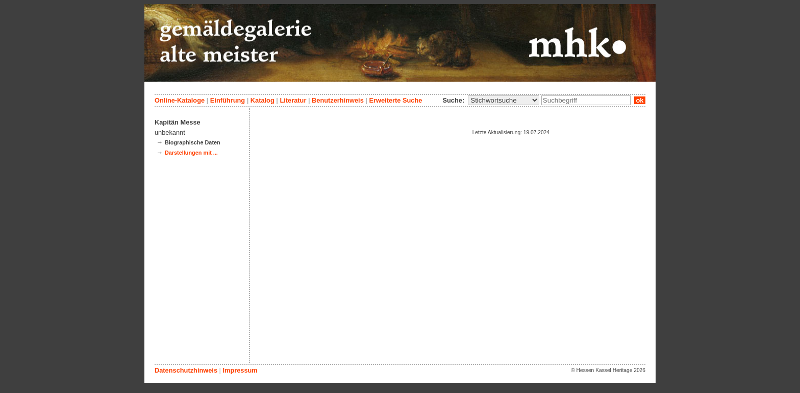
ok (639, 100)
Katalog (262, 100)
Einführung (227, 100)
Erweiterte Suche (395, 100)
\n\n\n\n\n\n (503, 100)
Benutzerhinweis (338, 100)
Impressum (239, 370)
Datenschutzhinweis (186, 370)
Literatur (293, 100)
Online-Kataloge (180, 100)
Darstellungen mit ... (191, 153)
